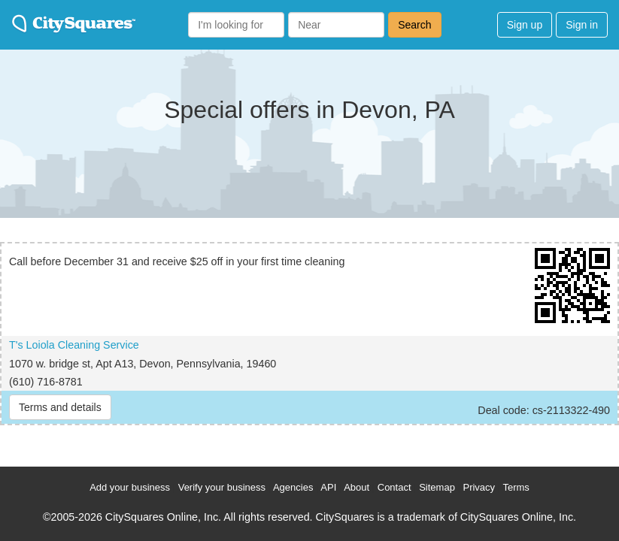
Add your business (130, 487)
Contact (394, 487)
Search (414, 25)
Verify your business (222, 487)
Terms (515, 487)
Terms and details (60, 407)
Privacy (479, 487)
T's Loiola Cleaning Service (74, 345)
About (356, 487)
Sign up (524, 25)
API (328, 487)
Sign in (582, 25)
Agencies (293, 487)
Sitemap (437, 487)
